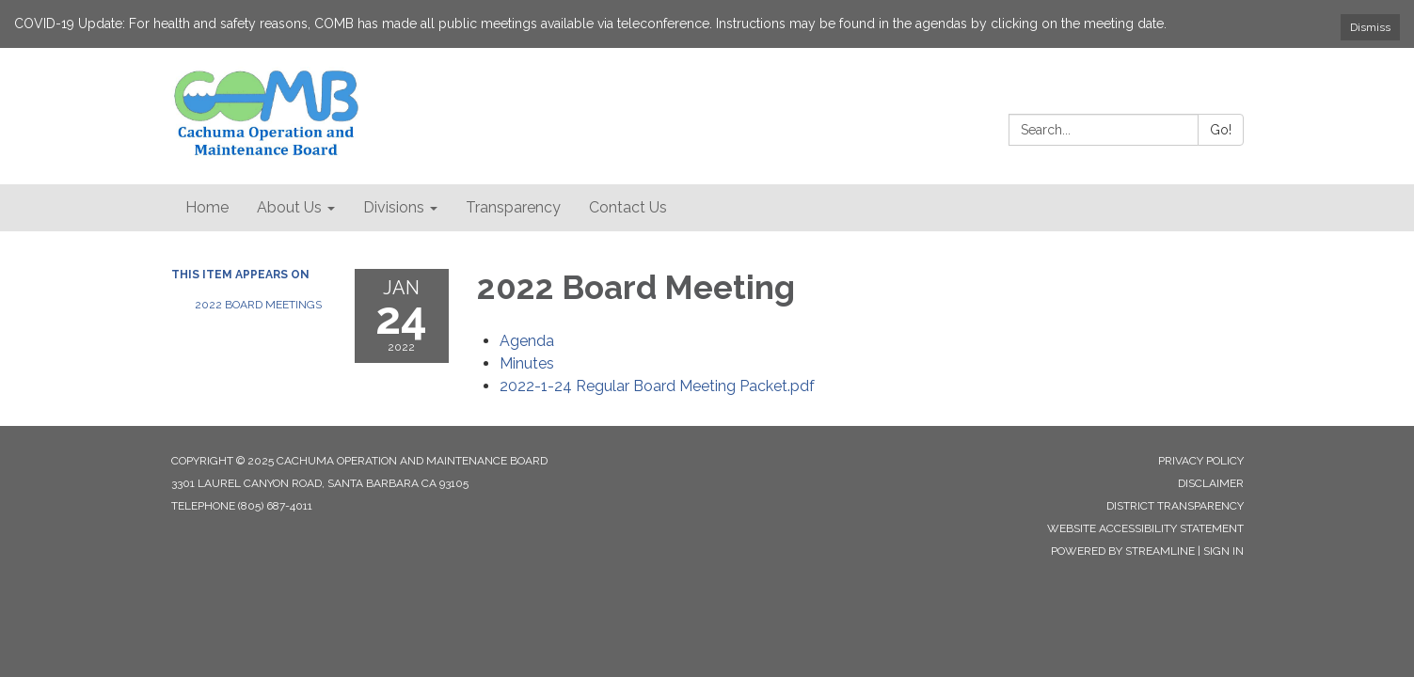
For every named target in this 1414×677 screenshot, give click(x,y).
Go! (1220, 129)
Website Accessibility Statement (1145, 528)
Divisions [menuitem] (393, 207)
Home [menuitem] (207, 207)
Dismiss (1370, 27)
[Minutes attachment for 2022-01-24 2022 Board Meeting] (527, 363)
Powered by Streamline (1123, 551)
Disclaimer (1211, 483)
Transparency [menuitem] (513, 207)
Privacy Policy (1201, 460)
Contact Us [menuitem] (628, 207)
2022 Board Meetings (258, 304)
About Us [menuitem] (289, 207)
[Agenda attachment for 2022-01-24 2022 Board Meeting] (527, 341)
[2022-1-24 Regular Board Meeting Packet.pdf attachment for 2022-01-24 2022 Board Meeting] (657, 386)
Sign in (1223, 551)
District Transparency (1175, 505)
